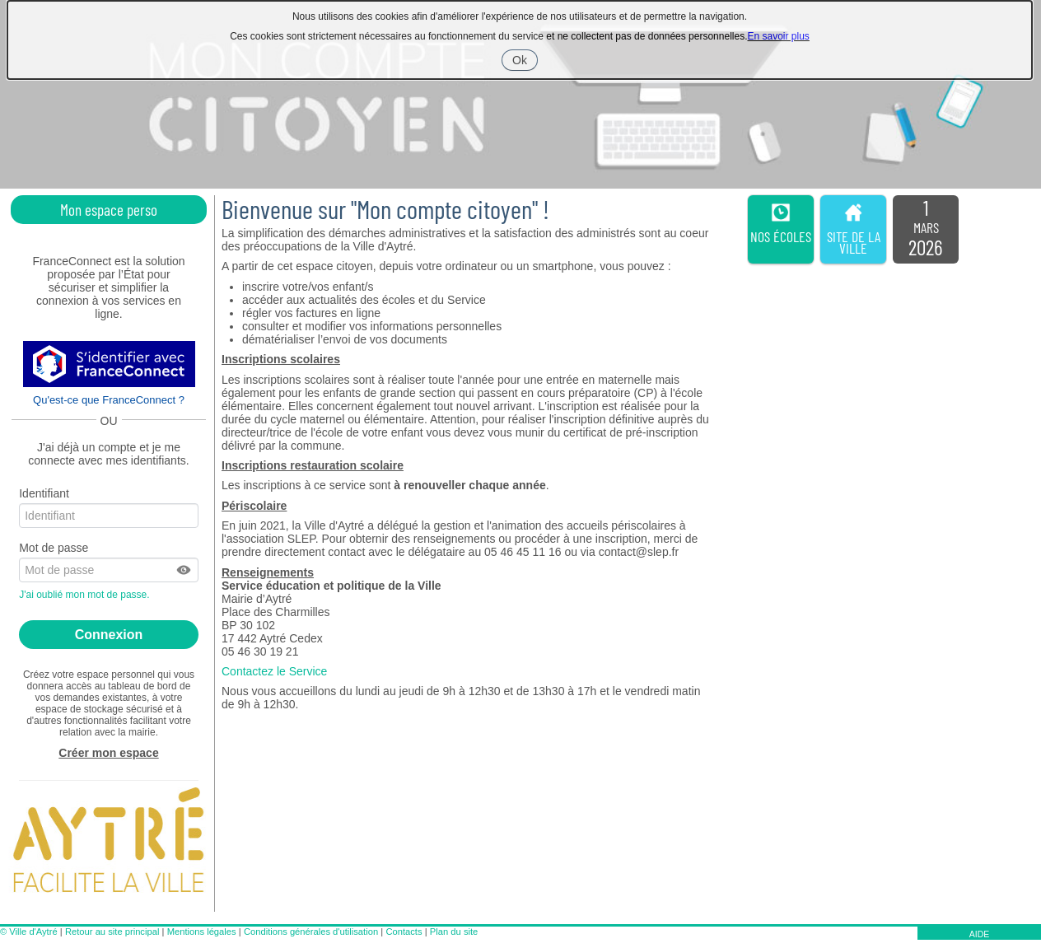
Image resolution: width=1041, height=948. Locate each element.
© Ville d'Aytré (29, 931)
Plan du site (454, 931)
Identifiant (44, 493)
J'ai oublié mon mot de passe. (85, 594)
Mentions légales (201, 931)
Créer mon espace (108, 752)
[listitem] (926, 229)
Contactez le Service (274, 671)
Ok (525, 62)
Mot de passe (53, 547)
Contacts (403, 931)
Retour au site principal (112, 931)
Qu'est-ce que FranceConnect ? (108, 400)
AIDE (979, 934)
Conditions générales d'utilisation (311, 931)
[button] (184, 570)
